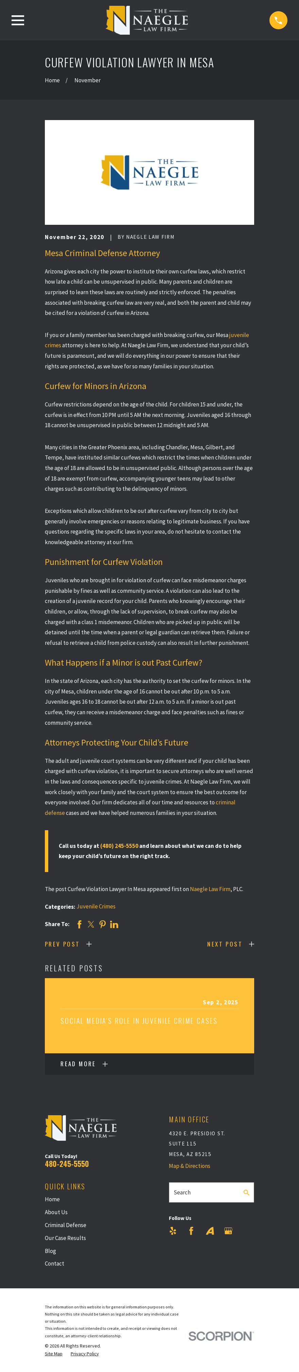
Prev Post (62, 944)
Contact (54, 1263)
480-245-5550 (67, 1163)
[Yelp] (173, 1231)
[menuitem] (54, 1354)
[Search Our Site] (246, 1192)
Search (182, 1192)
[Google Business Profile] (228, 1231)
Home (52, 1199)
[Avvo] (210, 1231)
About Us (56, 1212)
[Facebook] (191, 1231)
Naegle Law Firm (210, 889)
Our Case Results (65, 1238)
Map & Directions (189, 1166)
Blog (50, 1251)
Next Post (225, 944)
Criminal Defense (65, 1225)
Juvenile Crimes (96, 906)
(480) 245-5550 (119, 846)
